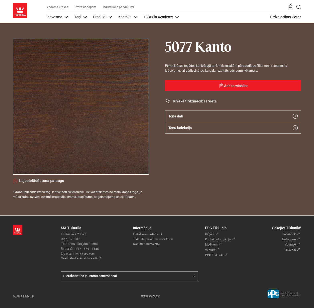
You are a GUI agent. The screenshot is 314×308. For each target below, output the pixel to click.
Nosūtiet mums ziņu (146, 244)
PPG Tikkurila (214, 255)
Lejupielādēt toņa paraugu (38, 180)
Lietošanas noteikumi (147, 234)
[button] (290, 7)
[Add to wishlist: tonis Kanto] (233, 85)
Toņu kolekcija (233, 127)
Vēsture (210, 250)
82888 (93, 244)
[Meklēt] (298, 7)
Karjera (209, 234)
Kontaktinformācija (218, 239)
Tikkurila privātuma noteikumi (153, 239)
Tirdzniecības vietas (285, 17)
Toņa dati (233, 116)
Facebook (289, 234)
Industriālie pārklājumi (118, 7)
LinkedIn (290, 250)
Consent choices (150, 295)
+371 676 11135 (87, 249)
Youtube (290, 244)
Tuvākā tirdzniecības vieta (194, 101)
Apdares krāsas (57, 7)
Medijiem (211, 244)
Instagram (289, 239)
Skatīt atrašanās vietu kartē (79, 258)
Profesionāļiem (85, 7)
